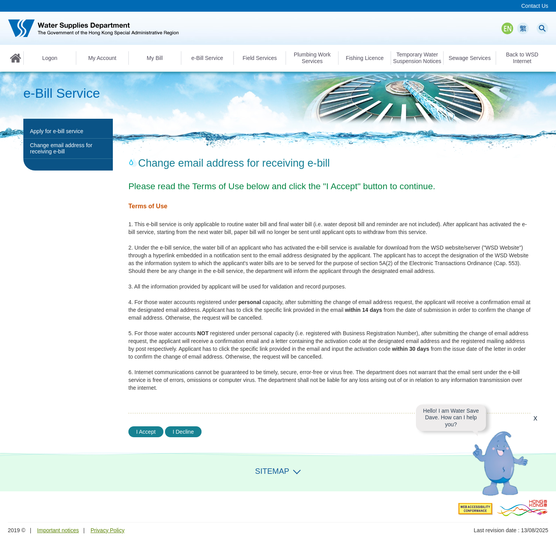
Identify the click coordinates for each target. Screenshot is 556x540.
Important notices (58, 530)
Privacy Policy (108, 530)
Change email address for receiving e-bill (61, 148)
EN (507, 28)
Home (15, 58)
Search (542, 28)
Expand (297, 470)
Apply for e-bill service (56, 131)
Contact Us (534, 6)
